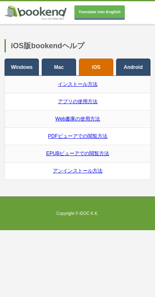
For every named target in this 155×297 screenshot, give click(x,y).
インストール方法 (78, 84)
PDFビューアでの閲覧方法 (77, 136)
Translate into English (100, 11)
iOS (96, 67)
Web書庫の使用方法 (77, 119)
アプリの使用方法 (78, 101)
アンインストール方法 (78, 171)
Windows (22, 67)
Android (133, 67)
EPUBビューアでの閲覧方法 (78, 153)
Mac (59, 67)
